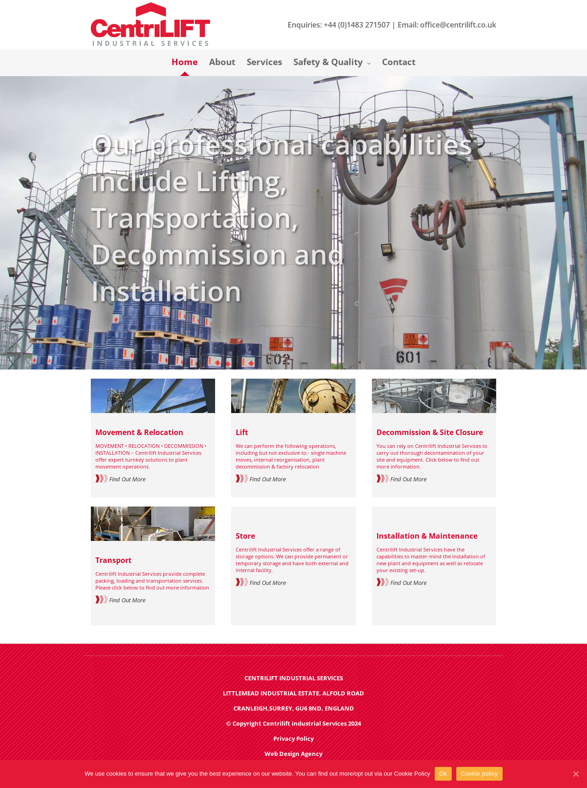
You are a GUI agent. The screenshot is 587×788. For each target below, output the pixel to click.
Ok (443, 773)
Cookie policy (479, 773)
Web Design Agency (293, 753)
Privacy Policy (293, 738)
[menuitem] (190, 63)
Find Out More (120, 479)
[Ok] (575, 773)
